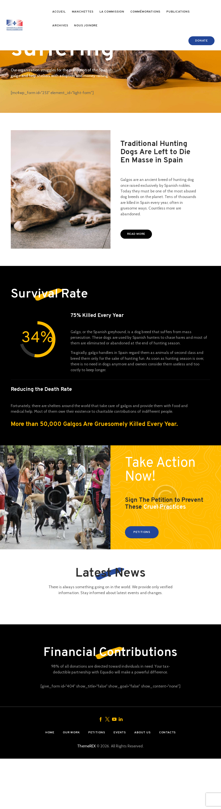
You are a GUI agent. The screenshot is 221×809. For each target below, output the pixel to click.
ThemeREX (86, 796)
